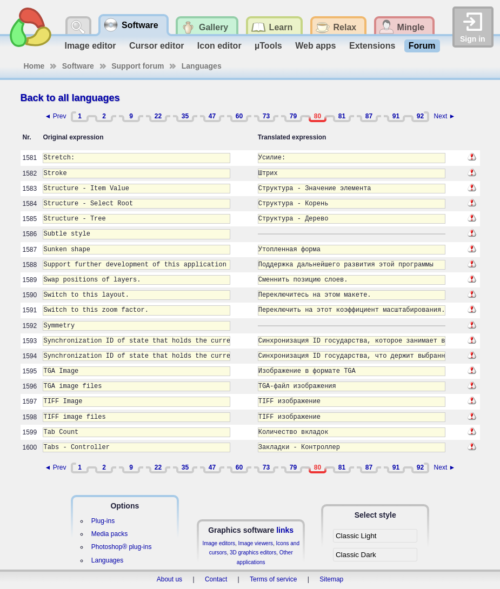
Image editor (90, 45)
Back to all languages (70, 97)
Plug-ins (103, 521)
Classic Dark (356, 555)
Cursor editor (156, 45)
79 (293, 116)
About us (169, 579)
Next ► (445, 116)
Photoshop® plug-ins (121, 547)
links (285, 530)
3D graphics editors (253, 552)
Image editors (218, 543)
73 (266, 116)
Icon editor (219, 45)
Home (34, 66)
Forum (422, 45)
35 (185, 116)
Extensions (372, 45)
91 (395, 116)
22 (158, 116)
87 (368, 116)
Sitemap (331, 579)
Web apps (315, 45)
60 (239, 116)
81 (341, 116)
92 (420, 116)
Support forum (137, 66)
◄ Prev (55, 116)
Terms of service (273, 579)
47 (212, 116)
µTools (268, 45)
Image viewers (255, 543)
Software (78, 66)
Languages (202, 66)
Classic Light (356, 536)
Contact (216, 579)
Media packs (109, 534)
